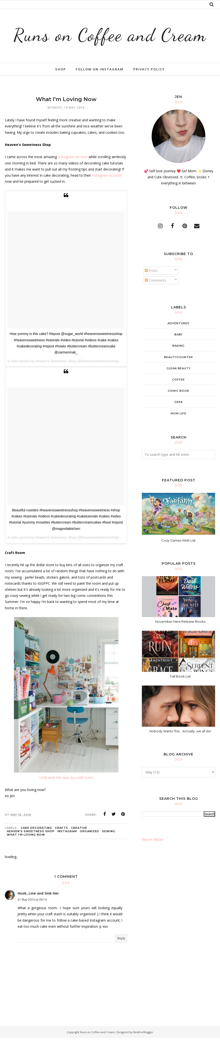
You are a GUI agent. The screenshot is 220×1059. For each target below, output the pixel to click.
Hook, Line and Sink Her (38, 914)
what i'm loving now (26, 855)
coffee (178, 400)
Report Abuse (152, 860)
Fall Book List (180, 697)
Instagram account (73, 178)
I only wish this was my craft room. (66, 798)
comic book (178, 411)
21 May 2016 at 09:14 (32, 920)
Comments (155, 301)
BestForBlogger (143, 1053)
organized (89, 852)
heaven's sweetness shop (30, 852)
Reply (121, 959)
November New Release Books (180, 642)
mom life (178, 434)
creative (79, 848)
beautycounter (178, 378)
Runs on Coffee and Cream (110, 44)
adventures (178, 344)
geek (178, 423)
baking (178, 367)
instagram (67, 852)
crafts (61, 848)
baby (178, 355)
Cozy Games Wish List (178, 561)
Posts (151, 291)
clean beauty (179, 389)
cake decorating (36, 848)
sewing (108, 852)
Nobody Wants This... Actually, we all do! (180, 752)
